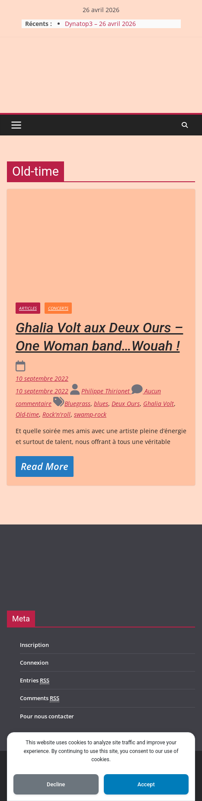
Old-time (27, 414)
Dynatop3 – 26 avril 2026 (100, 23)
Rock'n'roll (56, 414)
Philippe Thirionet (106, 391)
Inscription (34, 645)
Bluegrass (77, 403)
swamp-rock (90, 414)
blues (101, 403)
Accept (146, 784)
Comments (39, 698)
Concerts (58, 308)
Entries (34, 680)
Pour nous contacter (47, 716)
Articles (28, 308)
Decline (56, 784)
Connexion (34, 662)
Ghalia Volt (158, 403)
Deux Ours (126, 403)
